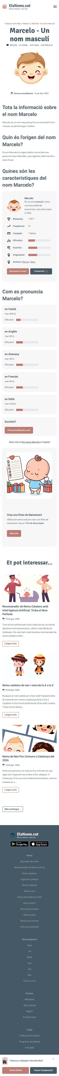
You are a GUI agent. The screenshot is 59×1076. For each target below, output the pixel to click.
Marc (32, 262)
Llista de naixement (29, 926)
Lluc (30, 963)
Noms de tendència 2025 (29, 897)
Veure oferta (15, 1070)
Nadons (26, 23)
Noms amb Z (29, 903)
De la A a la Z (29, 981)
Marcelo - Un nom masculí (43, 23)
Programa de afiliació (29, 1041)
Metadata (29, 999)
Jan (29, 969)
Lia (29, 951)
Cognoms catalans (29, 879)
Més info (14, 533)
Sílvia (29, 957)
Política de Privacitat (29, 1035)
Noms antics (29, 915)
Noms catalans (29, 873)
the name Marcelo (31, 442)
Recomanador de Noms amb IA (29, 867)
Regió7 (29, 1011)
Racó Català (30, 1005)
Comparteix (41, 271)
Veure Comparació (43, 1070)
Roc (29, 975)
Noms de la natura (30, 909)
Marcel (25, 262)
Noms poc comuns (29, 921)
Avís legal (29, 1047)
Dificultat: (9, 319)
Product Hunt (29, 1017)
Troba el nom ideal (13, 23)
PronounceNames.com (19, 430)
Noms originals (29, 885)
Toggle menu (56, 7)
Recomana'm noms (17, 271)
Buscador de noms (29, 861)
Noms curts (29, 891)
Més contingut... (13, 809)
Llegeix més (11, 643)
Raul (29, 945)
